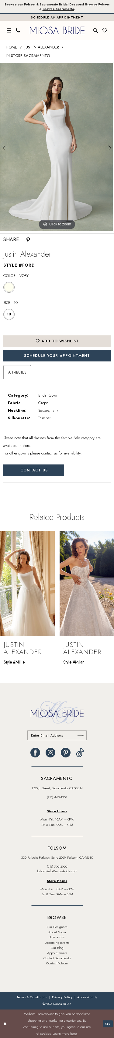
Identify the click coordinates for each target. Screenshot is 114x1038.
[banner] (57, 30)
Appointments (57, 952)
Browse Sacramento (58, 9)
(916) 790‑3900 (57, 866)
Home (11, 47)
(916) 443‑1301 (57, 797)
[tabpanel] (57, 146)
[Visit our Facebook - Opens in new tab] (35, 752)
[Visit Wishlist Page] (104, 30)
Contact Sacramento (57, 958)
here (73, 1033)
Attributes (17, 372)
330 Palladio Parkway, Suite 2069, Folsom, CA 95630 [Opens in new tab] (57, 857)
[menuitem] (9, 30)
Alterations (57, 937)
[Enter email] (57, 735)
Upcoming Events (57, 942)
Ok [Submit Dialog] (108, 1023)
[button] (9, 30)
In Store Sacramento (28, 55)
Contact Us (34, 470)
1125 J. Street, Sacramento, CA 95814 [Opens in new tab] (57, 788)
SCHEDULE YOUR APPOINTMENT (57, 355)
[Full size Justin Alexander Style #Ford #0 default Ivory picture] (57, 146)
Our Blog (57, 947)
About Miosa (57, 932)
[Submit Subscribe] (80, 735)
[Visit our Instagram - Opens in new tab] (50, 752)
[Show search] (95, 30)
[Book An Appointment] (57, 17)
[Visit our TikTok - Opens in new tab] (80, 752)
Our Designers (57, 926)
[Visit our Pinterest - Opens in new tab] (66, 752)
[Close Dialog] (5, 1024)
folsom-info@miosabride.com (57, 871)
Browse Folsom (97, 4)
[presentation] (27, 583)
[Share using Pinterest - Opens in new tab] (28, 239)
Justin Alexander (42, 47)
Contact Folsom (57, 963)
